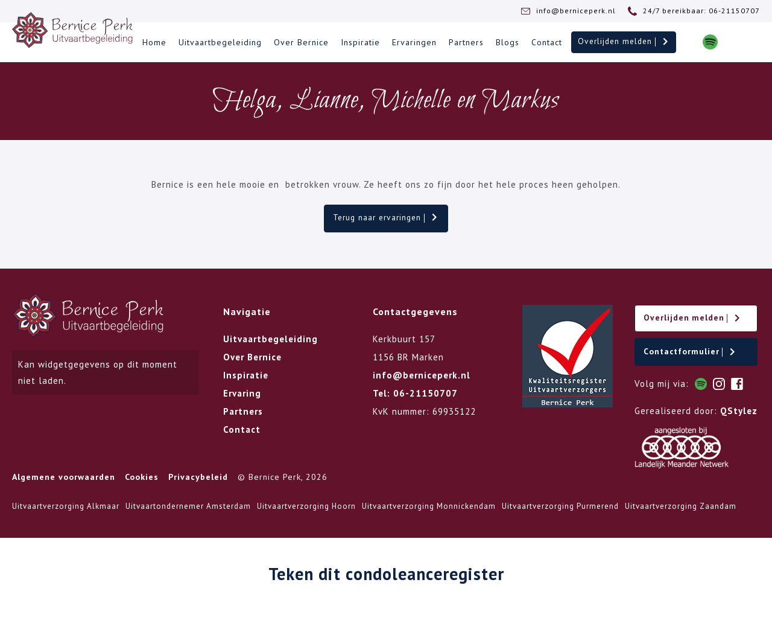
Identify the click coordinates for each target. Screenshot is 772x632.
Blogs (505, 42)
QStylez (739, 415)
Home (152, 42)
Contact (544, 42)
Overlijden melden (622, 42)
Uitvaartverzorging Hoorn (306, 510)
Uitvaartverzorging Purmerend (560, 510)
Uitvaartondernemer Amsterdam (188, 510)
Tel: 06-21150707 (415, 394)
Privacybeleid (198, 481)
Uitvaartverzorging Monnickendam (429, 510)
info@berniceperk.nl (421, 376)
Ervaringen (412, 42)
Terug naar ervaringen (386, 218)
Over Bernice (298, 42)
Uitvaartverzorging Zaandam (680, 510)
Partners (463, 42)
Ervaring (242, 394)
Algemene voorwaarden (63, 481)
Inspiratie (358, 42)
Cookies (142, 481)
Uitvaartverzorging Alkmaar (65, 510)
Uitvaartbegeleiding (217, 42)
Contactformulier (691, 355)
